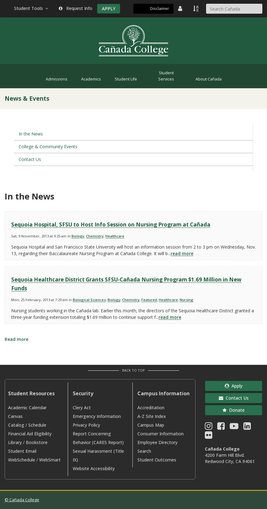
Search (144, 451)
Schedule (37, 425)
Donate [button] (234, 410)
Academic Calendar (27, 407)
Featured (149, 299)
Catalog (16, 425)
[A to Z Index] (196, 8)
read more (182, 253)
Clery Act (82, 407)
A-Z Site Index (151, 416)
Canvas (15, 416)
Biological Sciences (89, 299)
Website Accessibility (94, 468)
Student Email (22, 451)
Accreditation (150, 407)
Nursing (186, 299)
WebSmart (50, 460)
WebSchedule (21, 460)
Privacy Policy (86, 425)
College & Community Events (48, 146)
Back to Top (133, 370)
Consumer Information (160, 434)
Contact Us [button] (234, 398)
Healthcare (114, 236)
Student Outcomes (156, 460)
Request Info (75, 8)
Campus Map (150, 425)
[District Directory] (180, 8)
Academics (91, 79)
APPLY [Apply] (108, 8)
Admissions (56, 79)
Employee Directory (157, 442)
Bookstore (37, 442)
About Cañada (209, 79)
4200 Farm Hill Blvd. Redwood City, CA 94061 (230, 458)
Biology (77, 236)
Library (15, 442)
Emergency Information (97, 416)
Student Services (166, 76)
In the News (31, 134)
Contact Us (30, 159)
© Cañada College (22, 499)
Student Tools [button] (31, 8)
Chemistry (95, 236)
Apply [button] (233, 386)
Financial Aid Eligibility (30, 434)
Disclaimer (159, 8)
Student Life (126, 79)
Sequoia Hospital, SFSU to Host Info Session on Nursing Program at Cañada (110, 224)
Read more (16, 339)
